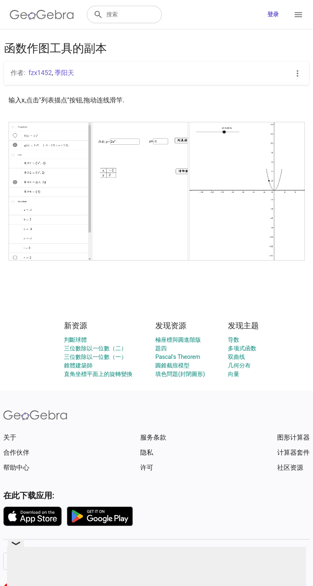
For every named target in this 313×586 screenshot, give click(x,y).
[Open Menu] (298, 15)
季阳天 (64, 73)
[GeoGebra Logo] (42, 15)
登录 (273, 14)
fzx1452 (40, 73)
